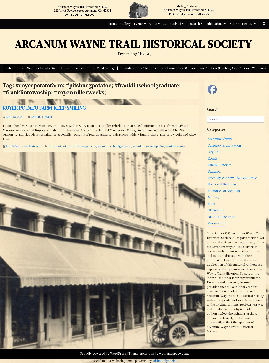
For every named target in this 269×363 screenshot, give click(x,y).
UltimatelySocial (165, 361)
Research (193, 24)
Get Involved (172, 24)
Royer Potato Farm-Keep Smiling (44, 107)
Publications (214, 24)
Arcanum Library (220, 139)
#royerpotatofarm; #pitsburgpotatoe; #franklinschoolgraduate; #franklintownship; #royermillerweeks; (116, 146)
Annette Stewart (41, 117)
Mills (211, 204)
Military (213, 197)
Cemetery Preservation (224, 145)
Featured (34, 146)
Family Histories (16, 146)
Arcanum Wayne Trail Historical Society (133, 44)
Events (139, 24)
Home (113, 24)
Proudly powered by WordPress (103, 353)
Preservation (217, 223)
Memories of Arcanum (224, 191)
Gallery (125, 24)
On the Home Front (222, 217)
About (153, 24)
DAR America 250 (241, 24)
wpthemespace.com (173, 353)
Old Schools (216, 210)
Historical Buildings (222, 184)
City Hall (214, 152)
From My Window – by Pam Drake (232, 178)
